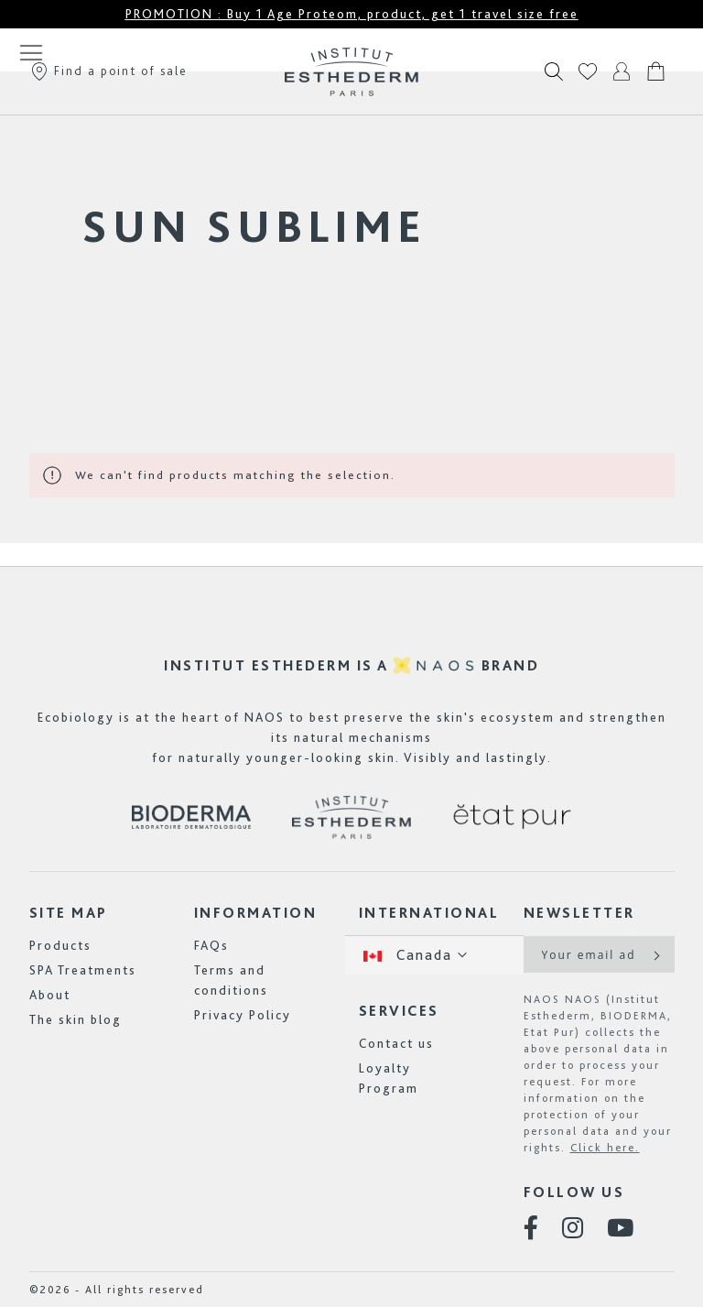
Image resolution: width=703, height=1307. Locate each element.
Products (60, 945)
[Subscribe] (655, 954)
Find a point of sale (108, 70)
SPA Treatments (82, 970)
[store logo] (351, 71)
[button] (434, 955)
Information (256, 912)
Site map (68, 912)
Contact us (396, 1043)
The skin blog (75, 1019)
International (429, 912)
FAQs (211, 945)
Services (399, 1010)
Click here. (605, 1147)
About (49, 994)
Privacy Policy (242, 1014)
